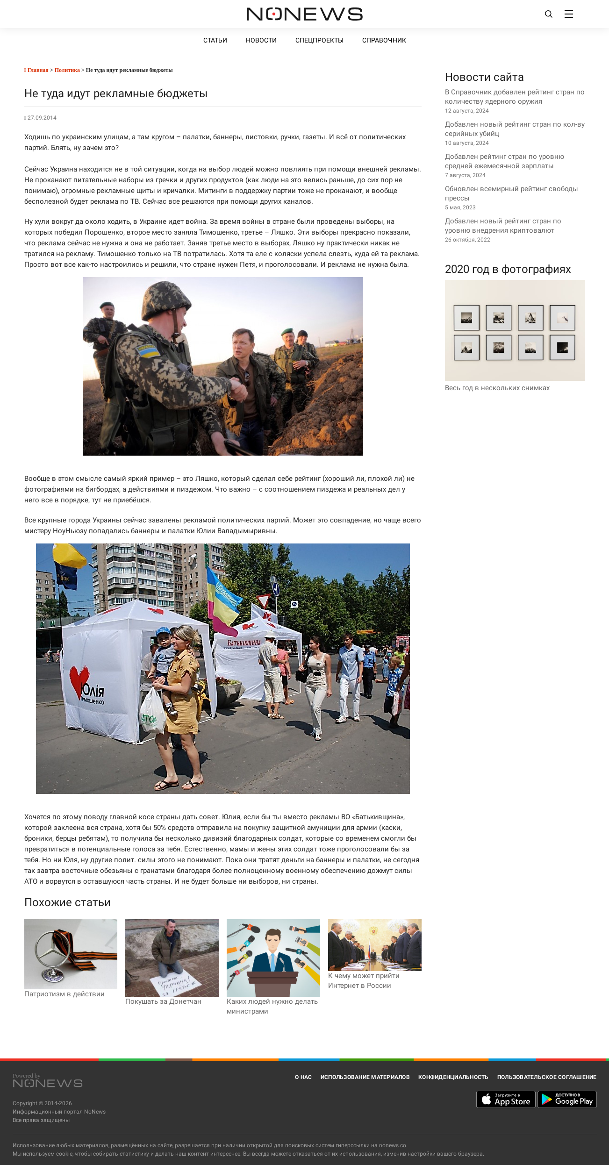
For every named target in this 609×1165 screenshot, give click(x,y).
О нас (303, 1077)
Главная (36, 70)
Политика (67, 70)
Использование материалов (365, 1077)
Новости (261, 40)
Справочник (384, 40)
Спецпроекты (319, 40)
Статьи (215, 40)
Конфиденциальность (453, 1077)
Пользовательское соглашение (547, 1077)
